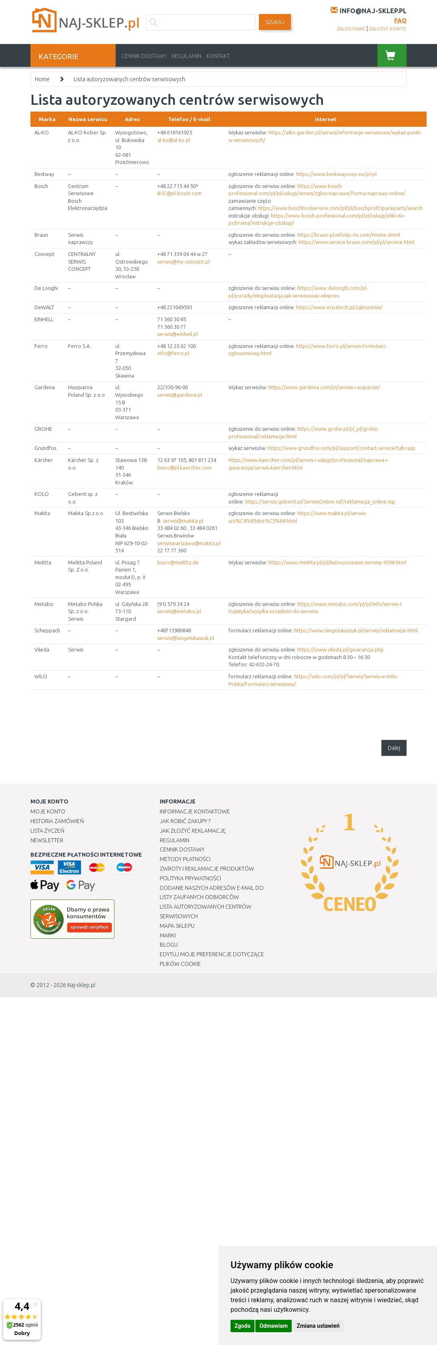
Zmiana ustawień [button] (318, 1326)
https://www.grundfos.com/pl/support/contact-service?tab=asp (341, 448)
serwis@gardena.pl (179, 395)
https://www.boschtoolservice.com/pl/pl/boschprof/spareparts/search (340, 208)
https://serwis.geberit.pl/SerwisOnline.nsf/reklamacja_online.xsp (320, 501)
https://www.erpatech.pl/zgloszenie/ (339, 307)
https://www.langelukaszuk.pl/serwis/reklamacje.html (356, 630)
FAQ (400, 20)
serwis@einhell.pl (177, 334)
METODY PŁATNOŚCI (185, 859)
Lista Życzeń (47, 830)
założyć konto (388, 28)
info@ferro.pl (173, 353)
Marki (168, 935)
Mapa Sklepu (177, 926)
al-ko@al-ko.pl (173, 140)
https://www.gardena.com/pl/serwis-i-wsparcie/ (324, 387)
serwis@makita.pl (183, 521)
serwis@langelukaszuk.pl (185, 638)
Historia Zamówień (57, 821)
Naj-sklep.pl (81, 985)
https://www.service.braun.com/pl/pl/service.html (356, 242)
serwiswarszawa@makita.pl (189, 543)
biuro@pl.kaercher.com (184, 467)
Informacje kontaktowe (195, 811)
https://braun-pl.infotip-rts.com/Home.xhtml (348, 235)
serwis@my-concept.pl (183, 261)
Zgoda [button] (243, 1326)
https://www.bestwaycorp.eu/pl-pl (336, 174)
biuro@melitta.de (178, 562)
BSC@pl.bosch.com (179, 193)
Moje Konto (47, 811)
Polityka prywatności (190, 878)
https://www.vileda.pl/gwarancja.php (340, 649)
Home (42, 79)
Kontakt (218, 56)
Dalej (394, 748)
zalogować (351, 28)
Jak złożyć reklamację (193, 830)
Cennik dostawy (144, 56)
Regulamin (186, 56)
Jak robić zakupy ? (185, 821)
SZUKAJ (275, 22)
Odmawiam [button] (273, 1326)
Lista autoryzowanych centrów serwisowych (129, 79)
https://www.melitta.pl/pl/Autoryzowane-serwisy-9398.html (337, 562)
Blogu (169, 944)
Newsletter (46, 840)
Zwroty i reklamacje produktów (207, 868)
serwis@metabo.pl (179, 611)
